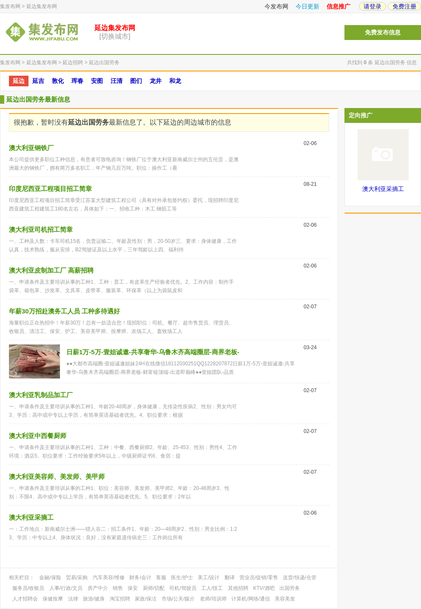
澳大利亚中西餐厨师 (37, 435)
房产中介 (98, 588)
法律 (73, 599)
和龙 (175, 80)
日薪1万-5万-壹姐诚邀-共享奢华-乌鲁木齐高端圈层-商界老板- (152, 352)
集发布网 (10, 6)
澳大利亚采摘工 (31, 517)
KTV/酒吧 (264, 588)
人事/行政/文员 (66, 588)
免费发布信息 (383, 32)
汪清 (116, 80)
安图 (97, 80)
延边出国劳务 (104, 62)
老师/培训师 (213, 599)
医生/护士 (182, 578)
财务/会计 (140, 578)
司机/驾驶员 (182, 588)
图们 (136, 80)
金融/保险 (50, 578)
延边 (19, 80)
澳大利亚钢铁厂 (31, 147)
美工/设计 (208, 578)
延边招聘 (73, 62)
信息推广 (338, 6)
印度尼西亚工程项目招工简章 (50, 188)
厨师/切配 (154, 588)
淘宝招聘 (120, 599)
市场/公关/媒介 (178, 599)
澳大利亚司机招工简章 (41, 229)
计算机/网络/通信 (250, 599)
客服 (161, 578)
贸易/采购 (77, 578)
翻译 (230, 578)
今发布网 (276, 6)
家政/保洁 (145, 599)
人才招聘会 (25, 599)
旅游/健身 (94, 599)
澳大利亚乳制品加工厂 (41, 394)
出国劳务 (289, 588)
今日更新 (307, 6)
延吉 (38, 80)
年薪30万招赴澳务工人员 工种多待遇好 (64, 311)
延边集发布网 (41, 6)
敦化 (58, 80)
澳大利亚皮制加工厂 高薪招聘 (51, 270)
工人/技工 (212, 588)
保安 (133, 588)
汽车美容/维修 (109, 578)
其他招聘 (238, 588)
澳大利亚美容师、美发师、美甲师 (57, 476)
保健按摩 (53, 599)
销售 (118, 588)
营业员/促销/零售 (258, 578)
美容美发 (285, 599)
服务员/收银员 (28, 588)
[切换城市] (115, 36)
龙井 (156, 80)
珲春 (77, 80)
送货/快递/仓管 (299, 578)
